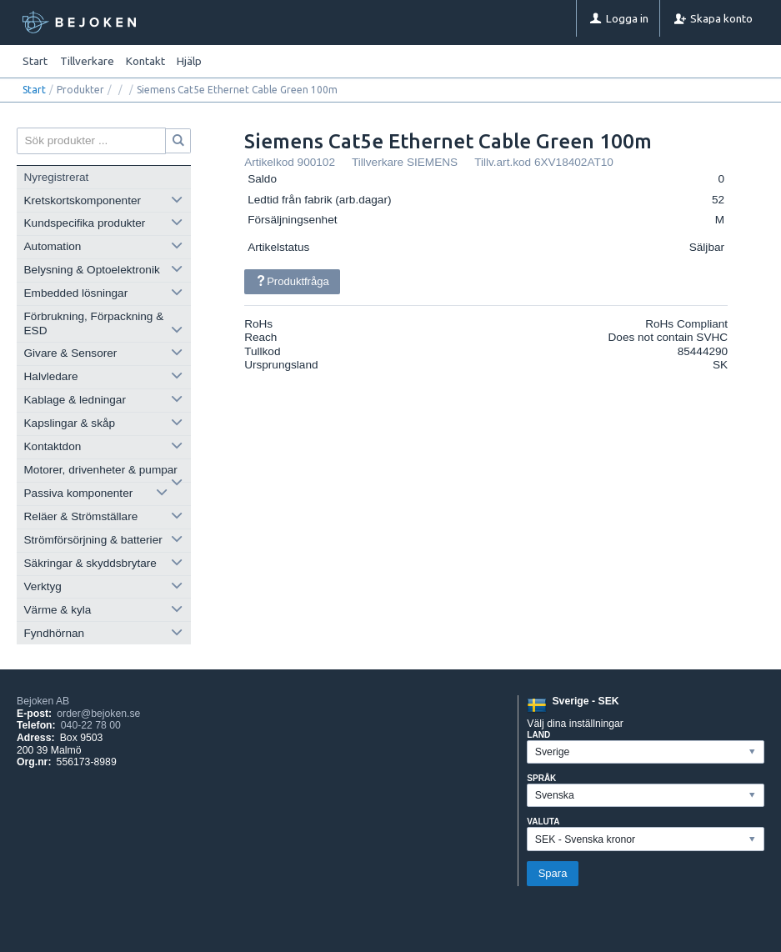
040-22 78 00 (91, 725)
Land (538, 734)
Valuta (543, 821)
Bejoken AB (43, 701)
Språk (541, 778)
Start (35, 61)
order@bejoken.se (98, 713)
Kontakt (145, 61)
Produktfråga (291, 281)
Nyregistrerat (56, 177)
